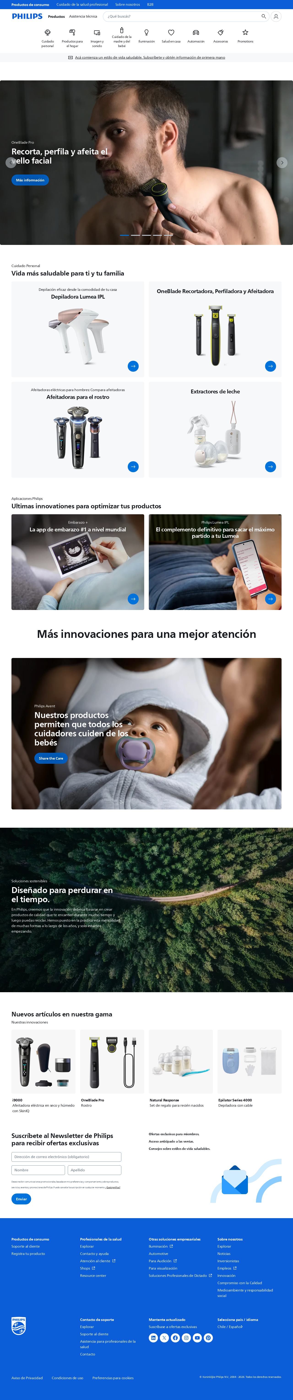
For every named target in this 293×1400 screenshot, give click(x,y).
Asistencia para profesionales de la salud (108, 1344)
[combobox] (175, 16)
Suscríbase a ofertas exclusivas (173, 1327)
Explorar (87, 1246)
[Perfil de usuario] (276, 16)
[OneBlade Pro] (112, 1069)
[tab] (124, 235)
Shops (87, 1268)
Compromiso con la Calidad (239, 1283)
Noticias (223, 1254)
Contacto (87, 1354)
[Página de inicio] (27, 16)
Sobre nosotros (127, 4)
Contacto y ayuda (94, 1254)
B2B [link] (150, 4)
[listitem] (47, 37)
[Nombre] (38, 1170)
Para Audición (163, 1261)
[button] (133, 366)
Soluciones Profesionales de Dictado (180, 1276)
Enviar (21, 1199)
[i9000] (43, 1072)
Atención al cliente (98, 1261)
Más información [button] (30, 180)
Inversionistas (228, 1261)
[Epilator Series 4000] (249, 1069)
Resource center (93, 1276)
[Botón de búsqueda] (264, 16)
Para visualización (163, 1268)
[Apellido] (94, 1170)
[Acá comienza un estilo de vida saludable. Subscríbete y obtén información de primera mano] (146, 57)
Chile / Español (230, 1327)
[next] (282, 162)
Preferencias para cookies (112, 1378)
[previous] (10, 162)
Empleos (227, 1268)
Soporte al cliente (25, 1246)
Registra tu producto (28, 1254)
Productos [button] (56, 16)
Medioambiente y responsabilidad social (245, 1293)
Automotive (158, 1254)
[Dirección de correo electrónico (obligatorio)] (66, 1156)
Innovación (226, 1276)
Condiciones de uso (67, 1378)
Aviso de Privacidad (27, 1378)
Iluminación (161, 1246)
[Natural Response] (181, 1069)
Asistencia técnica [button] (83, 16)
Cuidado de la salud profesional (82, 4)
